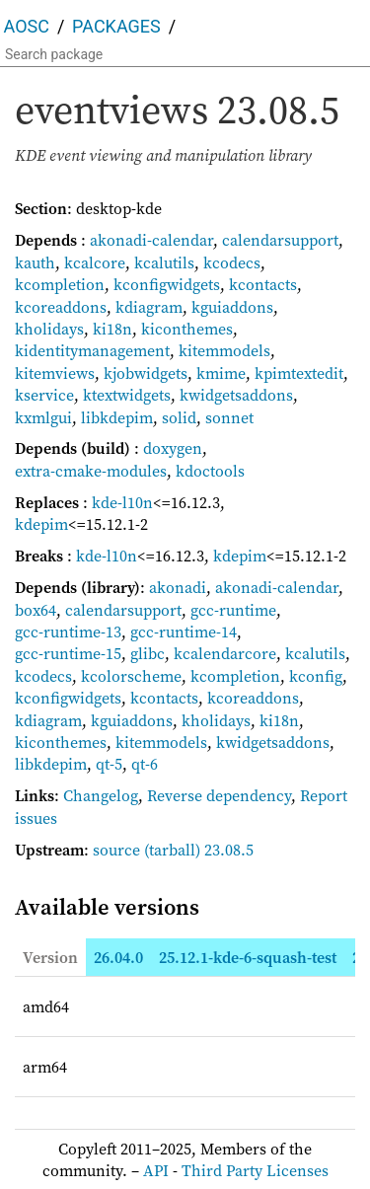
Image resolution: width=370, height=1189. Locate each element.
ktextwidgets (127, 395)
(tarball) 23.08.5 (199, 849)
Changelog (100, 795)
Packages (116, 26)
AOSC (26, 26)
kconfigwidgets (166, 284)
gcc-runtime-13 (68, 631)
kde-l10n (122, 502)
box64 (35, 610)
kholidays (49, 328)
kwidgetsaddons (236, 395)
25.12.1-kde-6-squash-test (247, 957)
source (116, 849)
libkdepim (117, 417)
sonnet (229, 417)
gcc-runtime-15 (68, 653)
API (156, 1170)
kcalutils (164, 262)
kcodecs (231, 262)
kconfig (315, 676)
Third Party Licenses (255, 1170)
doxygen (172, 448)
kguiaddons (232, 307)
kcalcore (94, 262)
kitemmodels (224, 350)
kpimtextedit (299, 373)
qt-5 (109, 764)
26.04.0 (118, 957)
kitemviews (55, 373)
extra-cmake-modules (91, 471)
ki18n (112, 328)
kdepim (41, 524)
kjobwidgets (145, 373)
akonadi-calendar (151, 240)
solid (179, 417)
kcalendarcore (225, 653)
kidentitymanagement (92, 350)
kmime (221, 373)
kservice (44, 395)
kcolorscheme (131, 676)
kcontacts (263, 284)
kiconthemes (187, 328)
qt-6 (144, 764)
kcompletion (60, 284)
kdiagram (149, 307)
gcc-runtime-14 (183, 631)
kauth (35, 262)
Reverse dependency (219, 795)
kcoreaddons (61, 307)
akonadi (177, 587)
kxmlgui (43, 417)
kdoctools (210, 471)
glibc (147, 653)
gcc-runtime (233, 610)
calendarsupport (280, 240)
